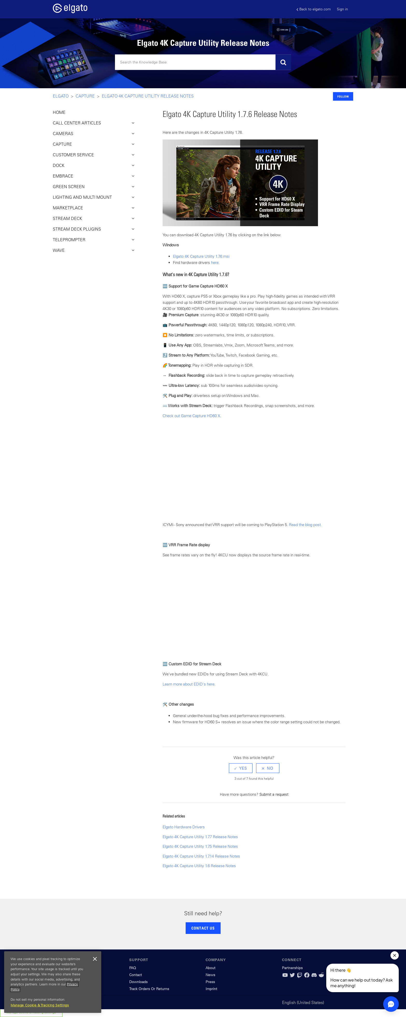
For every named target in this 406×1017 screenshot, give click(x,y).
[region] (52, 982)
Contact (135, 974)
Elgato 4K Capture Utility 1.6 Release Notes (199, 865)
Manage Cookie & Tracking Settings (40, 1005)
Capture (85, 96)
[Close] (94, 959)
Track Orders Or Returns (149, 988)
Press (210, 981)
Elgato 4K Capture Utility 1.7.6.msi (201, 256)
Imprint (211, 988)
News (210, 974)
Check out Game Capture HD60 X (191, 415)
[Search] (203, 62)
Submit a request (273, 794)
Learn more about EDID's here (188, 684)
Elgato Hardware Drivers (184, 826)
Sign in (342, 9)
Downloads (138, 981)
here (215, 262)
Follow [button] (343, 96)
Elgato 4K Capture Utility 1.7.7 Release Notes (200, 836)
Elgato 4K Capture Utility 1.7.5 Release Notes (200, 846)
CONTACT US (203, 928)
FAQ (132, 968)
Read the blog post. (306, 524)
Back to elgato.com (313, 9)
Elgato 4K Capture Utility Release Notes (148, 96)
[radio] (240, 768)
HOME (59, 112)
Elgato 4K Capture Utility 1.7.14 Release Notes (201, 856)
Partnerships (292, 968)
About (210, 968)
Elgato (61, 96)
